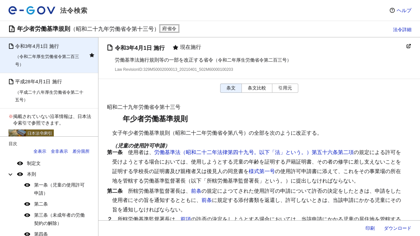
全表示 (39, 151)
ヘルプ (404, 10)
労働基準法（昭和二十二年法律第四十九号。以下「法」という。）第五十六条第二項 (254, 152)
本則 (31, 174)
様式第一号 (262, 171)
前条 (196, 191)
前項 (185, 219)
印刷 (370, 228)
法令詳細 (402, 29)
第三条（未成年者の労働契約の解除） (59, 219)
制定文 (34, 163)
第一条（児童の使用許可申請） (59, 189)
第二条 (41, 203)
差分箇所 (81, 151)
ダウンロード (397, 228)
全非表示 (59, 151)
